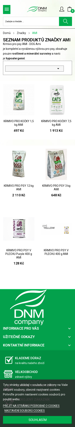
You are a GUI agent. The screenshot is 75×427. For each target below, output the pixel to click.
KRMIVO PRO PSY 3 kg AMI (56, 187)
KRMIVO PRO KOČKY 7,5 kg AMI (56, 123)
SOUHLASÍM (38, 420)
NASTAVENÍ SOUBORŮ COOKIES (24, 410)
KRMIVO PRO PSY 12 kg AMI (19, 187)
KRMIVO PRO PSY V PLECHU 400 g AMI (56, 252)
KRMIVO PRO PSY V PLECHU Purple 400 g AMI (18, 254)
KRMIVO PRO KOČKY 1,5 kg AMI (19, 123)
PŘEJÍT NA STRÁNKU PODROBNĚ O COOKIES (31, 405)
